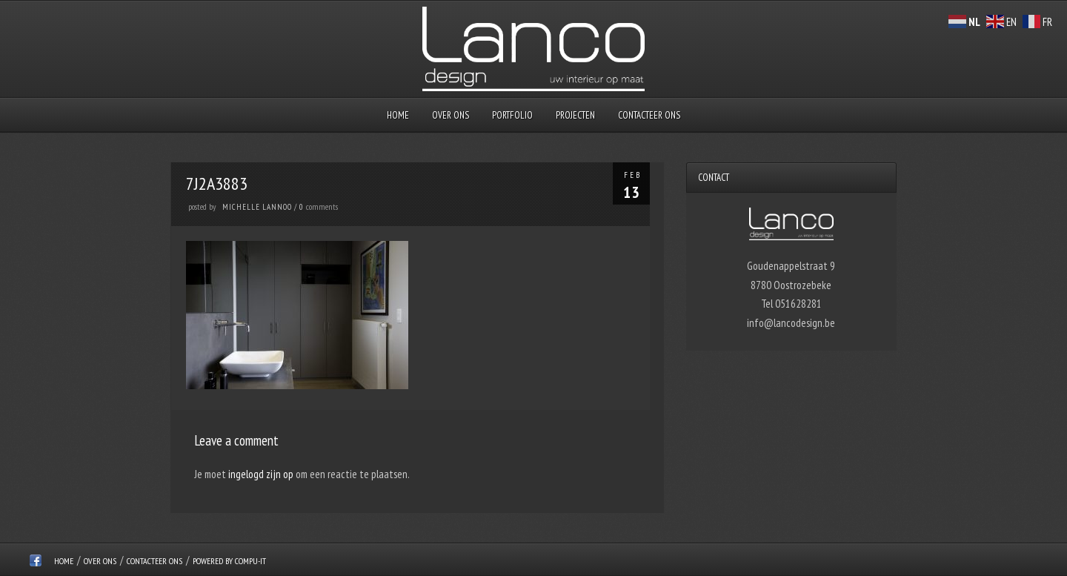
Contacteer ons (649, 115)
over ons (450, 115)
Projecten (575, 115)
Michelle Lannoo (257, 207)
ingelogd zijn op (260, 474)
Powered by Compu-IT (229, 560)
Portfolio (512, 115)
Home (398, 115)
